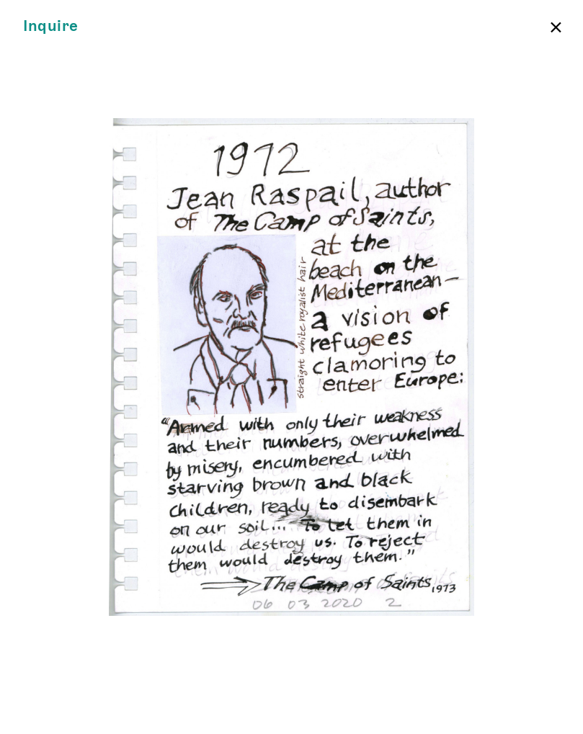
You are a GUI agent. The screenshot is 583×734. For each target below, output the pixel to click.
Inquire (51, 26)
